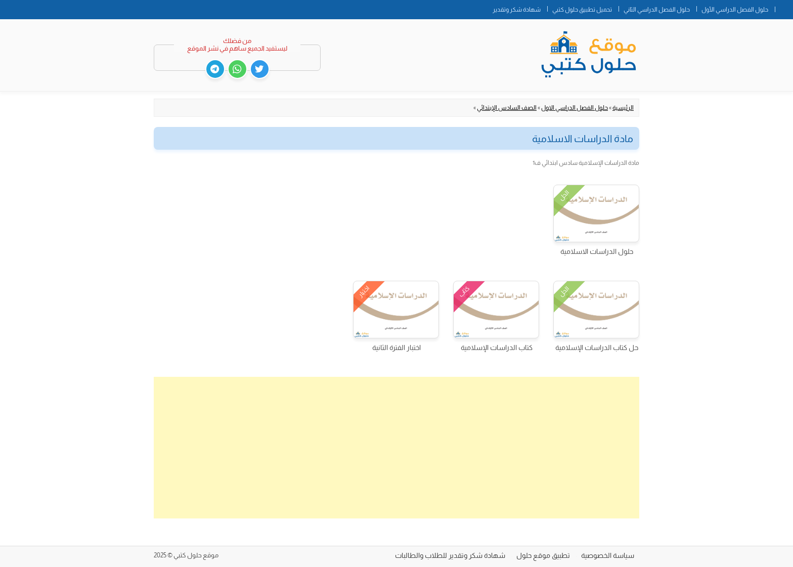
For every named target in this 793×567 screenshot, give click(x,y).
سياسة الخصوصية (607, 555)
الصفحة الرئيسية (784, 7)
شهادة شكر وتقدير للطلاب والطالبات (450, 555)
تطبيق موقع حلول (543, 555)
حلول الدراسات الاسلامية (596, 251)
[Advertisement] (396, 447)
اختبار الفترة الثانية (396, 347)
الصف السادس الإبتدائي (507, 107)
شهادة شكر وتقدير (517, 9)
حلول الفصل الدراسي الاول (574, 107)
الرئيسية (623, 107)
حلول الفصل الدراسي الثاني (657, 9)
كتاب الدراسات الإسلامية (497, 347)
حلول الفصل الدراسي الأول (734, 9)
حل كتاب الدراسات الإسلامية (596, 347)
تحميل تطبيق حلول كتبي (582, 9)
